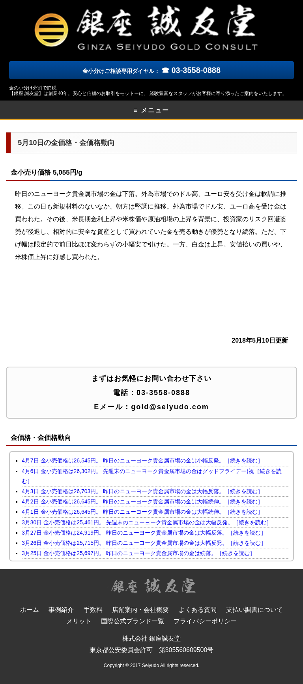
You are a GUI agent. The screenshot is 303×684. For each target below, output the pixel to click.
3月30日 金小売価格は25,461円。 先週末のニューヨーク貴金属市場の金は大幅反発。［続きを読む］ (147, 522)
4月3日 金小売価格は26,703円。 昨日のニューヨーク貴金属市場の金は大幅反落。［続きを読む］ (142, 491)
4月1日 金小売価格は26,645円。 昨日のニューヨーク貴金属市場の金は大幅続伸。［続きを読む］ (142, 512)
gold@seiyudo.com (170, 407)
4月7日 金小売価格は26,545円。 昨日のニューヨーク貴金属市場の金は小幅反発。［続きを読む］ (142, 460)
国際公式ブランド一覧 (132, 621)
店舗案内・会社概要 (140, 609)
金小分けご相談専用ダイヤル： (151, 71)
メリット (79, 621)
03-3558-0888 (163, 393)
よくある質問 (198, 609)
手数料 (93, 609)
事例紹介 (61, 609)
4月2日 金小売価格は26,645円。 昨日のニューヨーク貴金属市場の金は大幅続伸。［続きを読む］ (142, 501)
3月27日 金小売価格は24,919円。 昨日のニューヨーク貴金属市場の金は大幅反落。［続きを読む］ (144, 532)
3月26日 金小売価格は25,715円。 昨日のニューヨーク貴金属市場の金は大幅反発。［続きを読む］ (144, 543)
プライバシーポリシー (205, 621)
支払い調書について (254, 609)
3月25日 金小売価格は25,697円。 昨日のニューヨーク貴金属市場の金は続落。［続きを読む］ (138, 553)
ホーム (29, 609)
